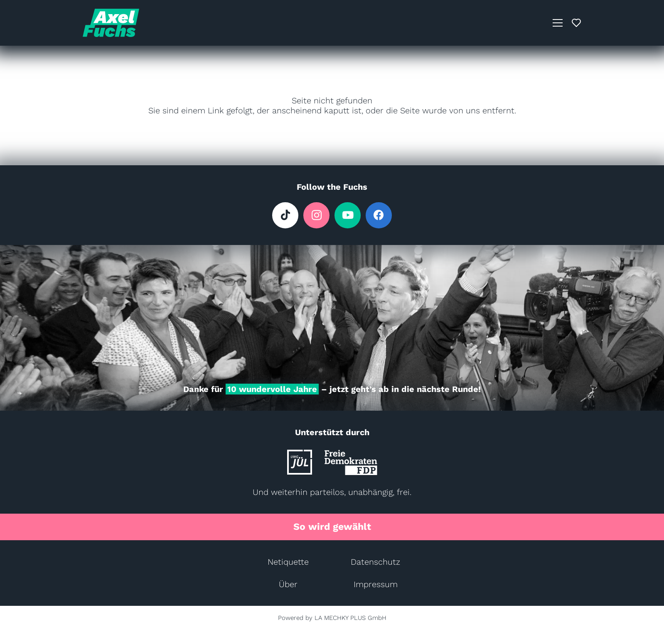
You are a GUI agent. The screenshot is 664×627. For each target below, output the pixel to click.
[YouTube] (347, 215)
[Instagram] (316, 215)
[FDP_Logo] (351, 462)
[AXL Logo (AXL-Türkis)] (111, 23)
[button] (557, 22)
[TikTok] (285, 215)
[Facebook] (379, 215)
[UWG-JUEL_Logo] (299, 462)
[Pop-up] (576, 23)
